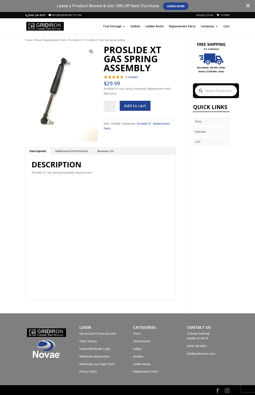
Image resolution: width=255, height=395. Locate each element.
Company (207, 26)
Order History (88, 341)
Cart (226, 26)
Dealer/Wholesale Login (94, 349)
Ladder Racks (154, 26)
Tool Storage (112, 26)
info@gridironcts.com (201, 353)
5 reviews (132, 77)
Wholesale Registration (94, 356)
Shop (38, 40)
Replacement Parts (182, 26)
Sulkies (135, 26)
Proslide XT (76, 40)
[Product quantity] (110, 106)
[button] (91, 51)
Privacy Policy (88, 371)
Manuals (200, 131)
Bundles (138, 356)
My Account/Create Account (97, 333)
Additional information (71, 151)
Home (29, 40)
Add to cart (135, 105)
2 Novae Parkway (198, 333)
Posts (137, 333)
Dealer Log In (204, 15)
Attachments (141, 341)
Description (38, 151)
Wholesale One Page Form (96, 364)
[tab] (38, 151)
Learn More (176, 6)
